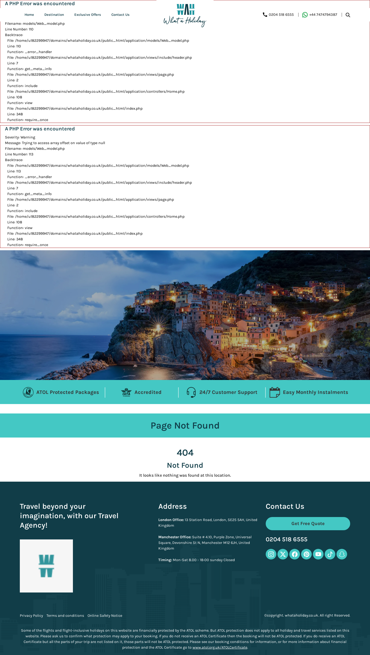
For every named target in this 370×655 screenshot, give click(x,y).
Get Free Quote (308, 523)
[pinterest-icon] (306, 554)
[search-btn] (348, 14)
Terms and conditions (65, 615)
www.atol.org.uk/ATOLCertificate (220, 647)
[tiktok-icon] (330, 554)
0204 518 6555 (286, 539)
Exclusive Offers (87, 15)
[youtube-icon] (318, 554)
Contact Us (120, 15)
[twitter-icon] (283, 554)
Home (29, 15)
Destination (54, 15)
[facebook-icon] (294, 554)
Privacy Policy (31, 615)
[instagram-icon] (271, 554)
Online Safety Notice (105, 615)
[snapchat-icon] (341, 554)
